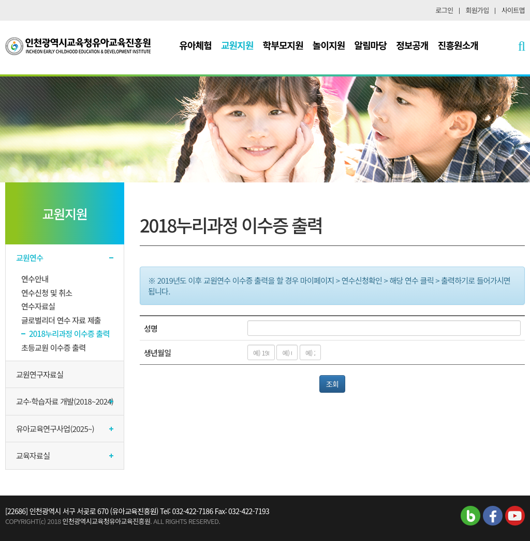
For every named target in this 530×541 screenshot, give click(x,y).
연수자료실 (38, 306)
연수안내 (34, 278)
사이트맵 (513, 10)
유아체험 (195, 45)
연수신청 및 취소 (46, 292)
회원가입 (477, 10)
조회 (332, 384)
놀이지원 (329, 45)
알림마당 (371, 45)
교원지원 (237, 45)
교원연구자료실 (39, 374)
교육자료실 (33, 455)
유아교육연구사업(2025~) (55, 428)
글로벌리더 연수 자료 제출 (61, 320)
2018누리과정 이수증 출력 (69, 333)
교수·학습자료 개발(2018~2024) (64, 401)
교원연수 (29, 257)
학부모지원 (283, 45)
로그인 (444, 10)
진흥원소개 (458, 45)
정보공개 (412, 45)
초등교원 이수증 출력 (53, 347)
